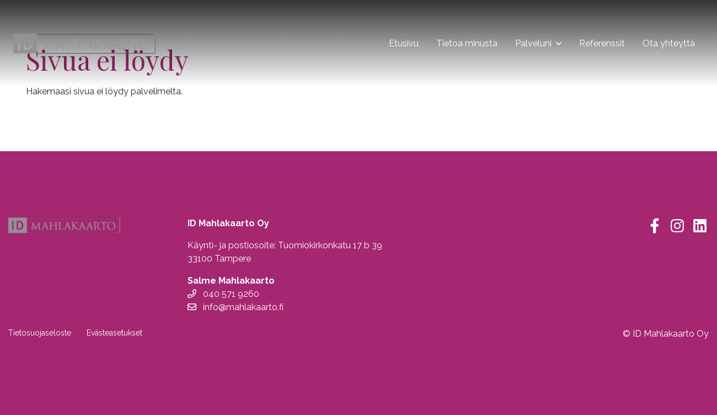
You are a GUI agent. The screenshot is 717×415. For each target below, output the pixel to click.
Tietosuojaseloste (39, 332)
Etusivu (404, 43)
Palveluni (533, 43)
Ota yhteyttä (669, 43)
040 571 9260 (223, 294)
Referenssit (602, 43)
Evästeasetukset (114, 332)
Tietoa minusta (466, 43)
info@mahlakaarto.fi (235, 307)
